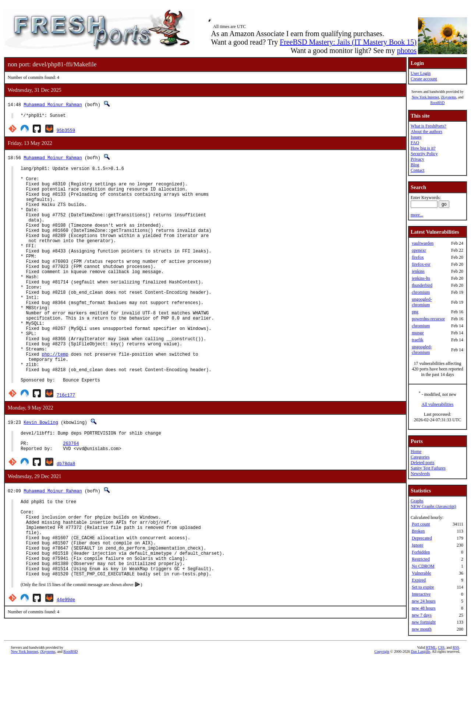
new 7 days (422, 615)
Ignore (417, 545)
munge (418, 332)
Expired (419, 580)
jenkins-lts (421, 278)
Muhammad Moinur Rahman (53, 104)
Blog (415, 164)
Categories (420, 457)
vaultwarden (422, 243)
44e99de (66, 668)
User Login (421, 73)
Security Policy (424, 153)
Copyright (382, 703)
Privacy (417, 159)
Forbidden (421, 552)
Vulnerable (421, 573)
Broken (418, 531)
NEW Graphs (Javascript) (433, 506)
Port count (421, 524)
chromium (421, 292)
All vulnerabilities (438, 404)
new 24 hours (424, 601)
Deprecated (422, 538)
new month (422, 629)
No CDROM (423, 566)
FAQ (415, 142)
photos (407, 50)
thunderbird (422, 285)
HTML (431, 699)
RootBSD (438, 103)
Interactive (421, 594)
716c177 (66, 442)
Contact (417, 170)
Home (416, 451)
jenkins (418, 271)
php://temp (55, 396)
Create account (424, 78)
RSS (456, 699)
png (415, 311)
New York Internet (425, 97)
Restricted (421, 559)
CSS (441, 699)
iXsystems (448, 97)
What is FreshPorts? (428, 126)
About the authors (426, 131)
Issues (416, 137)
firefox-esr (421, 264)
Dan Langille (420, 703)
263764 (71, 494)
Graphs (417, 500)
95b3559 (66, 131)
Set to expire (423, 587)
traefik (417, 339)
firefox (418, 257)
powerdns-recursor (428, 318)
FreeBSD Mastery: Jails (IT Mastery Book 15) (348, 42)
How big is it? (423, 148)
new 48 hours (424, 608)
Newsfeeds (420, 473)
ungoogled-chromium (422, 302)
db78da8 (66, 515)
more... (417, 214)
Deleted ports (422, 462)
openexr (419, 250)
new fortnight (424, 622)
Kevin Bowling (41, 470)
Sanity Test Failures (428, 468)
